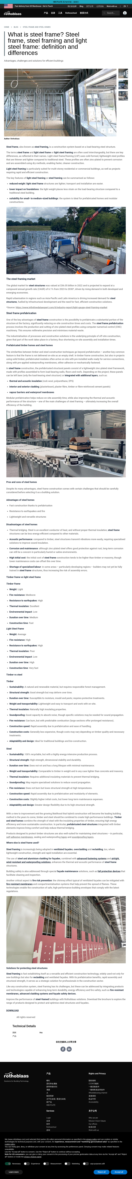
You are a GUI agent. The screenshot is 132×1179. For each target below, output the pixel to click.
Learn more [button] (14, 1172)
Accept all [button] (119, 1172)
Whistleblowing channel (98, 1093)
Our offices (93, 1124)
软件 (48, 1124)
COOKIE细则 (93, 1084)
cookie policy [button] (10, 1144)
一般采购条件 (94, 1087)
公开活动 (100, 6)
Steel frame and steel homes (37, 27)
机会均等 (92, 1099)
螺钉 (48, 1081)
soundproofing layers (82, 837)
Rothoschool (51, 1127)
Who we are (93, 1118)
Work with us (112, 6)
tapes (64, 837)
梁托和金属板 (51, 1084)
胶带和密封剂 (51, 1087)
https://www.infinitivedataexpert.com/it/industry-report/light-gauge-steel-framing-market (61, 307)
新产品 (49, 1102)
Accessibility (93, 1102)
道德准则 (92, 1096)
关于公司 (89, 6)
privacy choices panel (32, 1157)
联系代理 (92, 1127)
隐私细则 (92, 1081)
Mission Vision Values (97, 1121)
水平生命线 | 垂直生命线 (56, 1099)
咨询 (48, 1130)
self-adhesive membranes (19, 837)
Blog (81, 6)
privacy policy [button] (91, 1139)
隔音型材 (50, 1096)
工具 (60, 13)
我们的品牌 (72, 6)
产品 (46, 13)
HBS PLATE (50, 1105)
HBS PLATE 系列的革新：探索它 (66, 2)
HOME (6, 27)
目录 (48, 1121)
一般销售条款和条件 (97, 1090)
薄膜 (48, 1090)
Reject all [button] (101, 1172)
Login (48, 1118)
